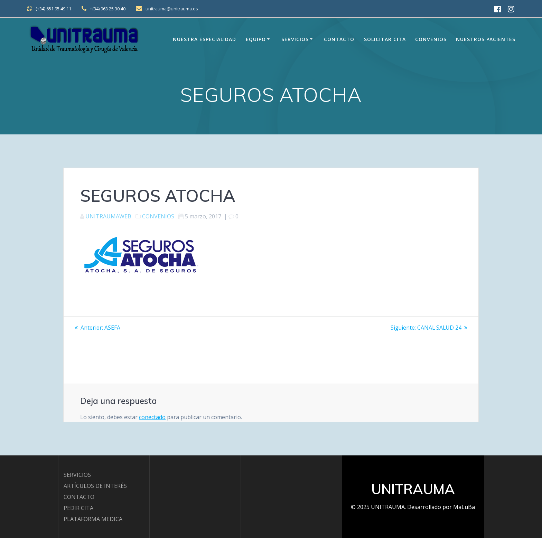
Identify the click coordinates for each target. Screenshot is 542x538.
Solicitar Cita (385, 39)
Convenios (431, 39)
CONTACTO (79, 497)
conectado (152, 417)
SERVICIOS (77, 475)
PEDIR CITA (78, 508)
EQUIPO (256, 39)
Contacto (339, 39)
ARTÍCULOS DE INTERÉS (95, 486)
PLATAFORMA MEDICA (93, 519)
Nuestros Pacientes (485, 39)
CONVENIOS (158, 216)
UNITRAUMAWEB (108, 216)
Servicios (295, 39)
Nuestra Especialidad (204, 39)
